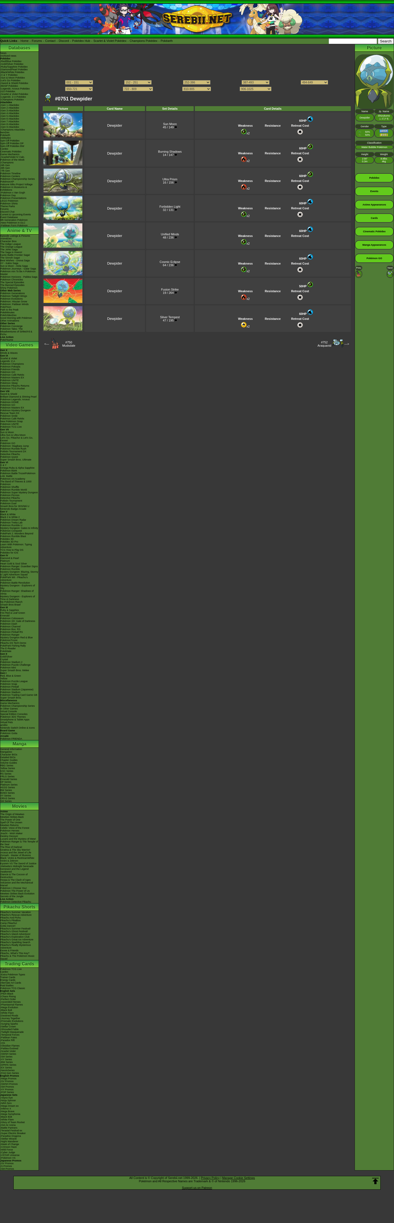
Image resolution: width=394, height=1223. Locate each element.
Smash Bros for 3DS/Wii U (14, 506)
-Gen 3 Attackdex (9, 110)
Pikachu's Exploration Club (15, 936)
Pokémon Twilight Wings (13, 296)
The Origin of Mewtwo (12, 814)
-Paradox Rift (7, 1040)
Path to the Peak (9, 309)
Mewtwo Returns (9, 825)
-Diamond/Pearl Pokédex (14, 69)
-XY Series (6, 1059)
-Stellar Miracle (8, 1138)
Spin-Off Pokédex (9, 140)
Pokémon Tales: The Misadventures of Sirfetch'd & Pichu (16, 332)
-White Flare (7, 1013)
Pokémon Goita (8, 733)
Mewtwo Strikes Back (12, 817)
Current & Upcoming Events (15, 214)
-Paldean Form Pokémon (14, 225)
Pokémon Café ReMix (12, 374)
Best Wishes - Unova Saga (15, 260)
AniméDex (6, 238)
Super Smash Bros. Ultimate (15, 459)
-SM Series (6, 1056)
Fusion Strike (170, 289)
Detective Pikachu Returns (14, 385)
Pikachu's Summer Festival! (15, 928)
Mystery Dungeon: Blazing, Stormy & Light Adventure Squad (19, 573)
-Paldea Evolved (9, 1048)
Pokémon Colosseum (12, 618)
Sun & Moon (7, 432)
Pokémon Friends (10, 369)
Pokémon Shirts (9, 203)
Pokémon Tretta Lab (11, 522)
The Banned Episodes (12, 285)
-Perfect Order (8, 999)
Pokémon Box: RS (10, 629)
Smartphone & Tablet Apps (14, 719)
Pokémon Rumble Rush (13, 448)
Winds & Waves (9, 353)
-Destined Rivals (9, 1015)
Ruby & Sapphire (9, 610)
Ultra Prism (170, 179)
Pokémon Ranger (9, 634)
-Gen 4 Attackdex (9, 113)
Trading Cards (19, 963)
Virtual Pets (6, 722)
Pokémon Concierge (11, 326)
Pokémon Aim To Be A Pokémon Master (18, 273)
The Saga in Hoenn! (11, 252)
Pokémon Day (8, 195)
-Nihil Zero (6, 1103)
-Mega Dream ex (9, 1106)
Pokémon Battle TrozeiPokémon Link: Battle (18, 474)
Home (24, 40)
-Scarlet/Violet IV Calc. (12, 157)
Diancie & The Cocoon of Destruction (14, 876)
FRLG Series (7, 776)
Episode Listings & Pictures (15, 235)
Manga (20, 743)
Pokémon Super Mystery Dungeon (19, 492)
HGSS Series (7, 787)
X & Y (3, 465)
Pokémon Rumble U (11, 525)
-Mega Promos (8, 1078)
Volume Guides (8, 762)
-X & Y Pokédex (9, 75)
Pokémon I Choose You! (13, 888)
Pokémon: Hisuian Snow (13, 301)
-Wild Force (6, 1149)
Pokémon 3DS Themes (13, 716)
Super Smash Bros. (11, 697)
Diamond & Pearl (9, 558)
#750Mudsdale (68, 344)
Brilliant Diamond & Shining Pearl (18, 396)
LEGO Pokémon (9, 200)
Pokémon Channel (10, 626)
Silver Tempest (170, 317)
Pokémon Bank (8, 470)
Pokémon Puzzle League (14, 681)
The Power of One (10, 819)
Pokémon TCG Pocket (12, 388)
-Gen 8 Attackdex (9, 124)
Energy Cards (7, 980)
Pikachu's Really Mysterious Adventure (15, 946)
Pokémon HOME (9, 402)
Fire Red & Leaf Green (12, 613)
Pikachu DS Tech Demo (13, 643)
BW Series (6, 790)
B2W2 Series (7, 793)
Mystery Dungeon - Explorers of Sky (17, 587)
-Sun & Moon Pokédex (12, 77)
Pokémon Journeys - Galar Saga (18, 268)
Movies (19, 806)
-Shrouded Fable (9, 1029)
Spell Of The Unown (11, 822)
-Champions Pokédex (12, 99)
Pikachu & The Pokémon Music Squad (17, 957)
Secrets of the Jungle (12, 896)
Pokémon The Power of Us (15, 890)
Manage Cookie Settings (238, 1177)
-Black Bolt (6, 1010)
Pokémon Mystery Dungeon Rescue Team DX (15, 412)
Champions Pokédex (144, 40)
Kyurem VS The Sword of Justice (18, 863)
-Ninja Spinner (8, 1100)
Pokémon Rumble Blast (13, 536)
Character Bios (8, 241)
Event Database (9, 217)
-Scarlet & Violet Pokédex (14, 94)
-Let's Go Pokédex (10, 80)
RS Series (5, 773)
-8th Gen (5, 168)
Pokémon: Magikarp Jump (14, 446)
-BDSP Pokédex (9, 86)
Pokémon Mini (8, 667)
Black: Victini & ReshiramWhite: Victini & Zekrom (17, 859)
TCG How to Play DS (12, 550)
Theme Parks (7, 206)
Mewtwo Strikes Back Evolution (17, 893)
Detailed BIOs (8, 757)
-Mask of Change (9, 1144)
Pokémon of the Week (12, 159)
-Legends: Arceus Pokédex (15, 88)
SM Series (6, 801)
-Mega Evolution (9, 1007)
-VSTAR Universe (9, 1155)
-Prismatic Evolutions (11, 1021)
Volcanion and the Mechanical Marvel (16, 884)
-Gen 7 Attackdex (9, 121)
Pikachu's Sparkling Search (15, 942)
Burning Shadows (170, 151)
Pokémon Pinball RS (11, 632)
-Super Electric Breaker (13, 1133)
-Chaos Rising (8, 996)
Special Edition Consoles (14, 714)
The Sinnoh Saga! (10, 257)
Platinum (5, 561)
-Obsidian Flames (10, 1045)
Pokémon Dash (8, 623)
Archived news (8, 55)
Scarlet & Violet (8, 358)
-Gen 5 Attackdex (9, 116)
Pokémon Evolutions (11, 298)
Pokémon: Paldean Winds (14, 304)
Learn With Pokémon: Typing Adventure (16, 546)
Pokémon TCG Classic (12, 988)
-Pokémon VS (8, 1158)
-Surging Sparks (9, 1023)
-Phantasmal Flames (11, 1004)
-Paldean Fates (8, 1037)
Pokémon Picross (9, 495)
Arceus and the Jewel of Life (15, 852)
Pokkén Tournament (11, 500)
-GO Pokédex (7, 91)
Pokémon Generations (12, 293)
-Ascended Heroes (10, 1002)
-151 (2, 1043)
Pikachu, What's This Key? (15, 953)
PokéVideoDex (8, 315)
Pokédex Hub (81, 40)
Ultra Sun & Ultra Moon (13, 435)
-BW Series (6, 1062)
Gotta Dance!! (8, 926)
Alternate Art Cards (10, 982)
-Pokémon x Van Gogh (12, 192)
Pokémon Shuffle (9, 487)
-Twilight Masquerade (12, 1032)
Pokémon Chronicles (11, 279)
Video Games (19, 345)
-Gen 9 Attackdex (9, 127)
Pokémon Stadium (10, 692)
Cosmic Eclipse (170, 261)
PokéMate (5, 651)
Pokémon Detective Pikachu (15, 901)
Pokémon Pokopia (10, 366)
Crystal (4, 659)
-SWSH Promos (9, 1084)
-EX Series (6, 1067)
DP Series (5, 782)
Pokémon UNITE (9, 380)
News (3, 53)
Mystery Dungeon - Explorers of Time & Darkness (17, 598)
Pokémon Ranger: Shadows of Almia (17, 592)
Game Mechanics (9, 154)
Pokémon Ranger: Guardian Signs (19, 566)
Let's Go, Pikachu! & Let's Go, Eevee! (16, 439)
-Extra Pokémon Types (12, 974)
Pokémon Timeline (10, 173)
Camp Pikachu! (8, 923)
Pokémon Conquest (11, 530)
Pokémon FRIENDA (11, 738)
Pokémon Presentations (13, 198)
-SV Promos (7, 1081)
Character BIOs (8, 754)
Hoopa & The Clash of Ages (15, 880)
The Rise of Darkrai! (11, 847)
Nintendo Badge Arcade (13, 509)
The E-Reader (8, 648)
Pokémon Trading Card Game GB (18, 695)
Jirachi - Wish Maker (11, 833)
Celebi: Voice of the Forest (14, 828)
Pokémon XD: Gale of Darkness (17, 621)
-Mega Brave (7, 1111)
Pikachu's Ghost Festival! (14, 931)
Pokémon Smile (9, 416)
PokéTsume (6, 339)
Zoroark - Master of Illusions (15, 855)
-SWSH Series (8, 1054)
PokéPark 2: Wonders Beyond (16, 533)
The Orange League (11, 246)
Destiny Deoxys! (9, 836)
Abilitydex (5, 138)
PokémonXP (7, 181)
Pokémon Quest (9, 457)
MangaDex (6, 751)
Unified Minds (170, 234)
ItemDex (5, 132)
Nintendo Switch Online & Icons (17, 727)
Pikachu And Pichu (10, 917)
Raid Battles (7, 985)
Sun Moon (170, 124)
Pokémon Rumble (10, 569)
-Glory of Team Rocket (12, 1122)
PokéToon (5, 307)
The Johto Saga (9, 249)
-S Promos (6, 1166)
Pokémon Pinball (9, 686)
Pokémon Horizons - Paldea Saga (18, 277)
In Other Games (9, 708)
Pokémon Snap (8, 684)
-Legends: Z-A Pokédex (13, 96)
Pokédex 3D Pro (9, 541)
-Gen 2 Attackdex (9, 107)
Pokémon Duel (8, 503)
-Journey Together (10, 1018)
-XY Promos (6, 1089)
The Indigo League (10, 244)
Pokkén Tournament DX (13, 451)
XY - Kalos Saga (9, 263)
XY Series (5, 795)
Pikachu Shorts (19, 907)
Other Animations (9, 320)
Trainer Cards (7, 977)
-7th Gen (5, 170)
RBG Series (6, 765)
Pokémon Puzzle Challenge (15, 664)
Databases (19, 47)
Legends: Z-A (7, 361)
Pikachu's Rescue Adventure (15, 915)
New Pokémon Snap (11, 421)
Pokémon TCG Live (11, 426)
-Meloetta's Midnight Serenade (17, 866)
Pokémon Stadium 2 (11, 662)
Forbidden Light (170, 206)
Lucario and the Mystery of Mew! (18, 838)
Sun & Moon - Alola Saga (14, 266)
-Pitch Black (6, 993)
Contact (50, 40)
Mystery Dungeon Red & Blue (16, 637)
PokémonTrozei (9, 640)
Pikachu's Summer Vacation (15, 912)
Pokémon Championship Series (17, 179)
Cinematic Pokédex (11, 151)
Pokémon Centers (10, 176)
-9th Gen (5, 165)
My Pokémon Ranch (11, 602)
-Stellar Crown (8, 1026)
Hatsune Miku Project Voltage (16, 184)
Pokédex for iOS (9, 552)
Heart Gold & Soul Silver (13, 563)
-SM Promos (7, 1086)
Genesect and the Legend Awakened (14, 870)
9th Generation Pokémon (14, 220)
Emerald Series (8, 779)
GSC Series (6, 771)
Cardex (4, 148)
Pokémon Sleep (9, 383)
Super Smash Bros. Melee (14, 670)
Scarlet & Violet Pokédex (109, 40)
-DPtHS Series (8, 1064)
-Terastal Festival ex (11, 1130)
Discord (64, 40)
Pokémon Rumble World (13, 489)
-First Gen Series (9, 1073)
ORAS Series (7, 798)
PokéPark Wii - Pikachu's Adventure (14, 578)
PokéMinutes (7, 312)
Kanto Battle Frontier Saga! (15, 255)
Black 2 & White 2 (10, 517)
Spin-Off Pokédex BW (12, 146)
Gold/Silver (6, 656)
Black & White (8, 514)
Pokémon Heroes (9, 830)
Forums (37, 40)
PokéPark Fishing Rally (13, 645)
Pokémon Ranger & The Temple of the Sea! (19, 843)
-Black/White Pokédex (12, 72)
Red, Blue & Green (10, 675)
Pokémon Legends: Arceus (15, 399)
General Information (11, 749)
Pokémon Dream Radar (13, 519)
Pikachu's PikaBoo (10, 920)
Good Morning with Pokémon (16, 318)
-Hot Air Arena (8, 1125)
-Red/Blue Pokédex (11, 61)
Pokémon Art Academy (12, 478)
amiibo (4, 725)
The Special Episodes (12, 282)
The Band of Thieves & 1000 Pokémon (15, 483)
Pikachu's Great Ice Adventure (16, 939)
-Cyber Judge (7, 1152)
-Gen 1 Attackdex (9, 105)
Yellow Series (7, 768)
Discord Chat (7, 211)
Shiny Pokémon (9, 287)
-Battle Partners (9, 1127)
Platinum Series (9, 784)
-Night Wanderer (9, 1141)
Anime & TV (19, 230)
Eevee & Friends (9, 950)
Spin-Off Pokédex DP (12, 143)
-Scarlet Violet (8, 1051)
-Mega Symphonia (10, 1114)
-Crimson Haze (8, 1147)
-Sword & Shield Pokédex (14, 83)
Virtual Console (8, 711)
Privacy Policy (210, 1177)
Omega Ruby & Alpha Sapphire (17, 467)
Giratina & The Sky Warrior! (15, 849)
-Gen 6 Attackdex (9, 118)
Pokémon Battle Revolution (15, 582)
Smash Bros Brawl (10, 604)
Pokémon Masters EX (12, 377)
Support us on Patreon (197, 1187)
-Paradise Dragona (10, 1136)
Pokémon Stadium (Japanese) (16, 689)
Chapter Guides (9, 760)
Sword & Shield (8, 394)
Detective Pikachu (10, 454)
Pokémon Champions (12, 364)
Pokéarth (167, 40)
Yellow (3, 678)
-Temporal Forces (9, 1034)
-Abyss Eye (6, 1097)
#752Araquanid (324, 344)
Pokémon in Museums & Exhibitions (13, 188)
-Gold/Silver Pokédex (12, 64)
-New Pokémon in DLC (12, 222)
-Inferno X (5, 1108)
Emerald (5, 615)
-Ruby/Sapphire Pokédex (14, 66)
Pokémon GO (7, 372)
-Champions (7, 162)
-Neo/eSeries (7, 1070)
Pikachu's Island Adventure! (15, 934)
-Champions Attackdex (12, 129)
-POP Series (7, 1092)
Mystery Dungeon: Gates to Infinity (19, 528)
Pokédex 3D (7, 539)
